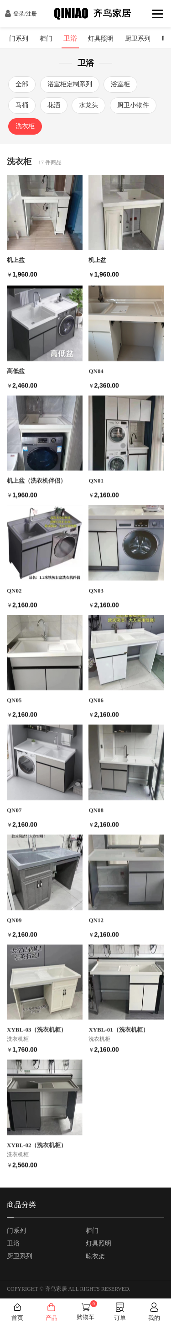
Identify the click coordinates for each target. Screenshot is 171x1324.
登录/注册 (20, 14)
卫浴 (13, 1243)
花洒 (53, 102)
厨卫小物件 (133, 102)
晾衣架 (95, 1256)
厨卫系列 (19, 1256)
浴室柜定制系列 (69, 81)
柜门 (92, 1230)
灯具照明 (98, 1243)
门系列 (16, 1230)
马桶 (22, 102)
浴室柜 (120, 81)
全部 (22, 81)
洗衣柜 (25, 123)
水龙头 (88, 102)
